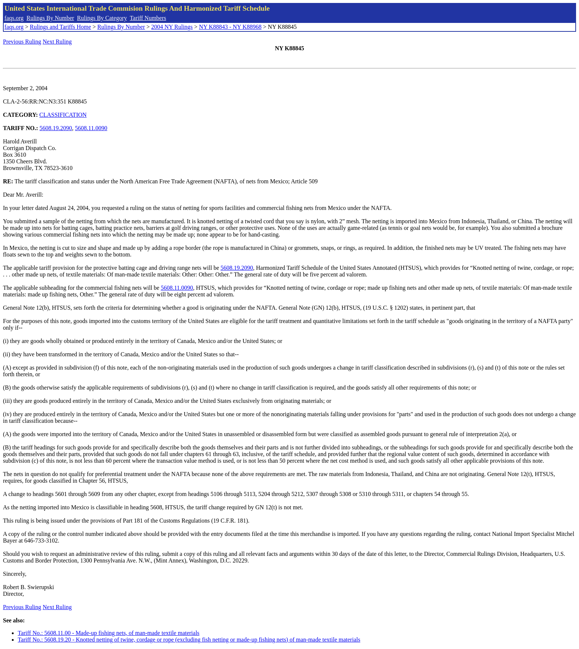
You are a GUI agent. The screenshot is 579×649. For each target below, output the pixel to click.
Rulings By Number (50, 18)
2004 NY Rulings (172, 27)
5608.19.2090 (56, 128)
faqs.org (14, 18)
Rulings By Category (102, 18)
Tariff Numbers (148, 18)
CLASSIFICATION (63, 115)
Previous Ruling (22, 41)
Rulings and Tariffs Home (60, 27)
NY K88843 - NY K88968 (230, 27)
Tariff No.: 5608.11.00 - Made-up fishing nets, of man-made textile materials (108, 633)
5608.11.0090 (91, 128)
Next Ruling (57, 41)
